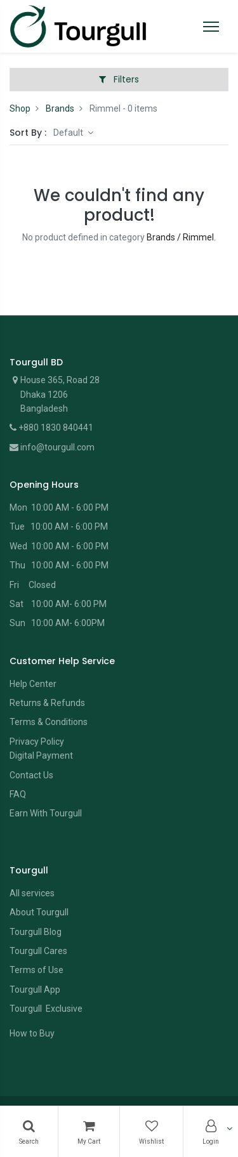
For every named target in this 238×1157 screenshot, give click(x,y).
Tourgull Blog (36, 932)
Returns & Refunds (47, 703)
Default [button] (69, 132)
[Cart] (88, 1131)
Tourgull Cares (38, 951)
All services (32, 893)
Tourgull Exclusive (47, 1008)
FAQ (18, 794)
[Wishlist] (151, 1131)
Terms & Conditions (49, 722)
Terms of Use (36, 970)
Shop (20, 108)
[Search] (29, 1131)
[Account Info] (210, 1131)
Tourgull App (35, 989)
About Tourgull (39, 912)
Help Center (33, 684)
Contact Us (31, 775)
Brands (60, 108)
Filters (119, 79)
